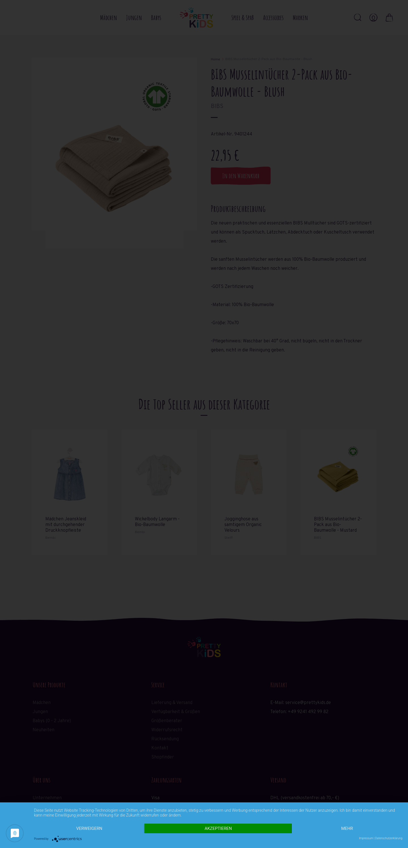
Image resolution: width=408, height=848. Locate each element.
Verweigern (89, 828)
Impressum (366, 838)
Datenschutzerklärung (388, 838)
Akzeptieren (218, 828)
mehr (347, 828)
